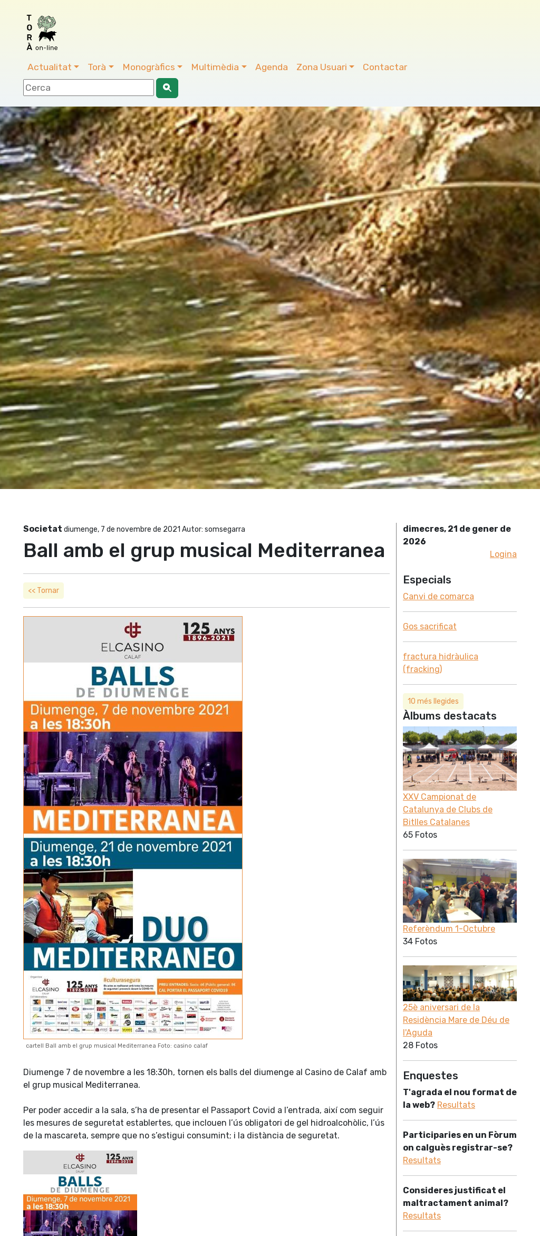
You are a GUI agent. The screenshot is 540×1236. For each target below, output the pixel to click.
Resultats (456, 1105)
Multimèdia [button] (215, 67)
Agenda (271, 67)
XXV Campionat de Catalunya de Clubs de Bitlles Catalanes (448, 809)
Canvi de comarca (438, 596)
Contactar (385, 67)
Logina (503, 554)
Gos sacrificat (430, 626)
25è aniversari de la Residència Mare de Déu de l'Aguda (456, 1020)
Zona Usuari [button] (321, 67)
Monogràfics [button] (148, 67)
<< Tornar (43, 590)
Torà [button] (97, 67)
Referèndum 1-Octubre (449, 929)
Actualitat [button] (49, 67)
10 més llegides (433, 701)
